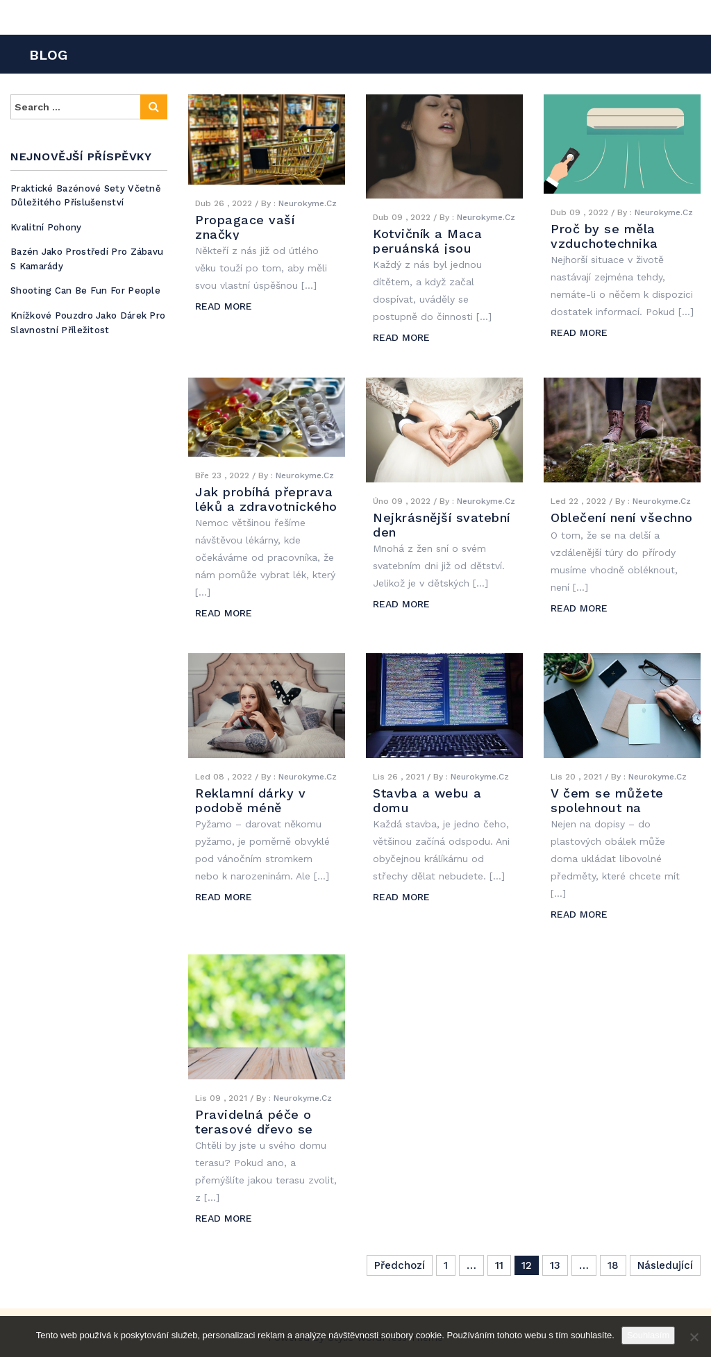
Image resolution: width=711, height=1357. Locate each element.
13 (555, 1265)
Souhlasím (648, 1335)
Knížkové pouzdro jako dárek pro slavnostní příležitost (87, 322)
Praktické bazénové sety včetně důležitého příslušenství (85, 195)
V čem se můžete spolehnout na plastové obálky (607, 807)
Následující (665, 1265)
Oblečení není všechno (622, 517)
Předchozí (399, 1265)
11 (499, 1265)
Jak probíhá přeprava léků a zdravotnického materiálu (266, 506)
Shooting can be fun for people (85, 290)
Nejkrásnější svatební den (441, 524)
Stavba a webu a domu (427, 800)
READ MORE (223, 306)
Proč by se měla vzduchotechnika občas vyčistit (604, 243)
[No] (694, 1337)
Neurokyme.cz (307, 203)
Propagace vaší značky (244, 227)
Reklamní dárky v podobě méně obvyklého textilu (250, 807)
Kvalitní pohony (46, 227)
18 (613, 1265)
